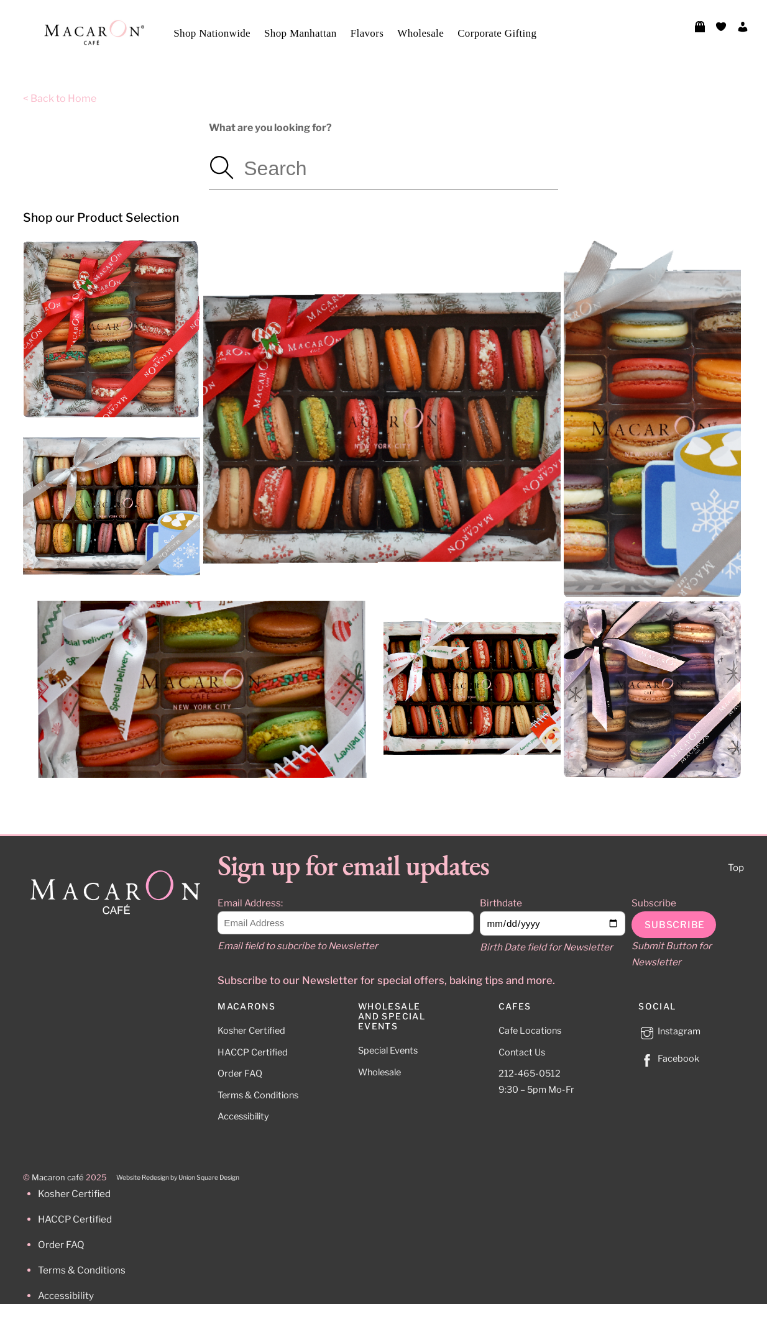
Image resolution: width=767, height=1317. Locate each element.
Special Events (388, 1050)
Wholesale (420, 33)
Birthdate (501, 903)
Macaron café (58, 1177)
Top (736, 867)
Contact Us (521, 1052)
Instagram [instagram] (669, 1031)
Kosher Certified (251, 1030)
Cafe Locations (529, 1030)
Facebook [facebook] (668, 1058)
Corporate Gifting (496, 33)
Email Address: (250, 903)
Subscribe (654, 903)
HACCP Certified (253, 1052)
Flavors (367, 33)
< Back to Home (59, 98)
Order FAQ (240, 1073)
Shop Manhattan (300, 33)
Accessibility (243, 1116)
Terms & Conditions (258, 1095)
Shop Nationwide (211, 33)
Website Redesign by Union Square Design (177, 1177)
